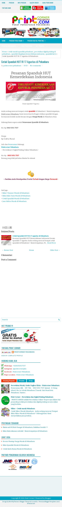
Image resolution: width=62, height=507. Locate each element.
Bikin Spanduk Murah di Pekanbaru (16, 445)
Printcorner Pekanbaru (21, 372)
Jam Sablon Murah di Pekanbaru (14, 201)
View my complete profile (12, 355)
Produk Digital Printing (37, 40)
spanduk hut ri (51, 54)
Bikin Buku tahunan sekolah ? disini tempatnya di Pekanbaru (25, 431)
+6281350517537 (19, 366)
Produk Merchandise (10, 45)
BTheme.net (31, 503)
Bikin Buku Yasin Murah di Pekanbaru (16, 196)
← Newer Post (7, 250)
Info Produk (22, 3)
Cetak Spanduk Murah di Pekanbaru (15, 198)
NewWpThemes (14, 501)
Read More (51, 243)
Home (3, 3)
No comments (35, 66)
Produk (11, 3)
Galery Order (34, 3)
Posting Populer (9, 381)
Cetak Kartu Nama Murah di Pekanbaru (17, 449)
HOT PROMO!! (40, 46)
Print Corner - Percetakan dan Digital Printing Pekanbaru (32, 397)
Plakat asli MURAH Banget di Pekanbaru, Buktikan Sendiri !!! (25, 427)
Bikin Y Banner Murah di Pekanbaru (15, 193)
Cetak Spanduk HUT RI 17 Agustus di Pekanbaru (25, 61)
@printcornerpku (19, 369)
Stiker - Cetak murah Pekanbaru (23, 409)
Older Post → (55, 250)
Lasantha (35, 501)
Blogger (48, 498)
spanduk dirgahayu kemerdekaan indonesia (27, 54)
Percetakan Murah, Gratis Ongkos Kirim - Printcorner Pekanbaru (35, 385)
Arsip (31, 381)
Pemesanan (12, 144)
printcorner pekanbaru (24, 352)
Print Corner (29, 498)
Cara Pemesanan (47, 3)
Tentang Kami (6, 8)
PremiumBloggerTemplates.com (49, 501)
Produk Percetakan (17, 40)
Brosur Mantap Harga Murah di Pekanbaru (19, 441)
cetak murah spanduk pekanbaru (20, 52)
